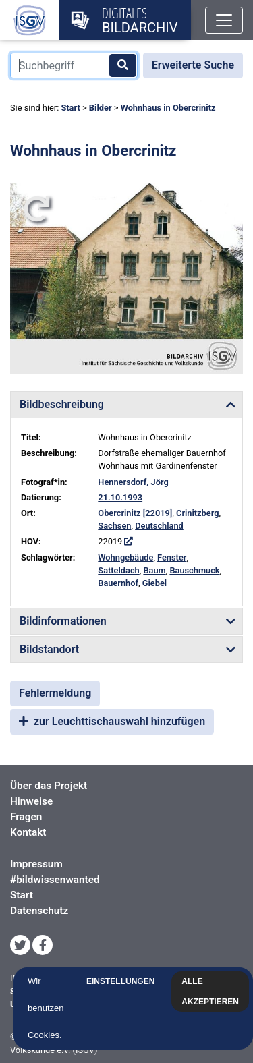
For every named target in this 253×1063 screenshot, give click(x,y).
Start (70, 108)
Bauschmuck (194, 570)
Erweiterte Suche (193, 65)
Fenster (171, 557)
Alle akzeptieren (211, 991)
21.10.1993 (120, 497)
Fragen (26, 817)
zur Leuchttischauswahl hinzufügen (112, 721)
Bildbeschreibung (62, 404)
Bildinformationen (63, 620)
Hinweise (31, 801)
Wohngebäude (125, 557)
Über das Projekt (48, 786)
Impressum (36, 864)
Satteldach (118, 570)
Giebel (154, 583)
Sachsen (114, 526)
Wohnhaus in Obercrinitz (168, 108)
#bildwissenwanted (55, 879)
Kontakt (28, 832)
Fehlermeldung (55, 693)
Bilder (100, 108)
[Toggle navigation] (224, 20)
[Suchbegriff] (74, 65)
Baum (154, 570)
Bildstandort (49, 649)
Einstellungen (122, 981)
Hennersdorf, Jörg (133, 482)
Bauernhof (118, 583)
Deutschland (159, 526)
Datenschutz (39, 910)
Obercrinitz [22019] (135, 513)
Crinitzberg (197, 513)
